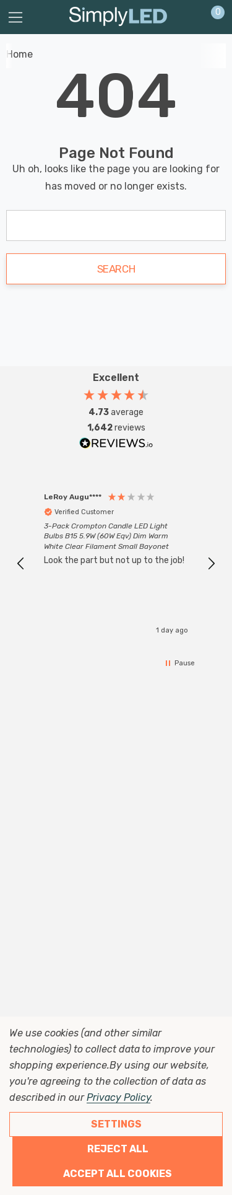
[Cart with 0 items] (211, 17)
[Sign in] (188, 17)
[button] (21, 564)
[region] (116, 564)
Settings (116, 1124)
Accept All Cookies (117, 1174)
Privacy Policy (118, 1097)
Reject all (117, 1149)
